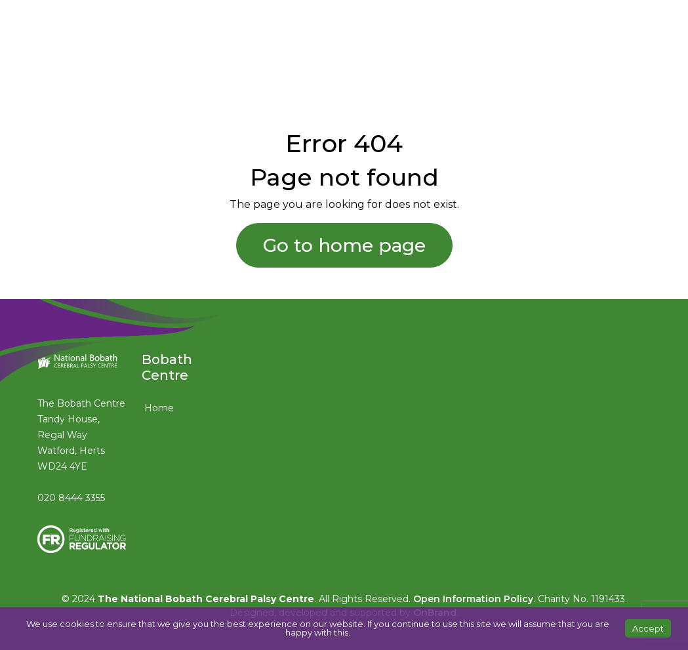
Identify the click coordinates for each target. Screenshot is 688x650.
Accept (648, 628)
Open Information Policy (473, 599)
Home (159, 408)
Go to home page (344, 245)
